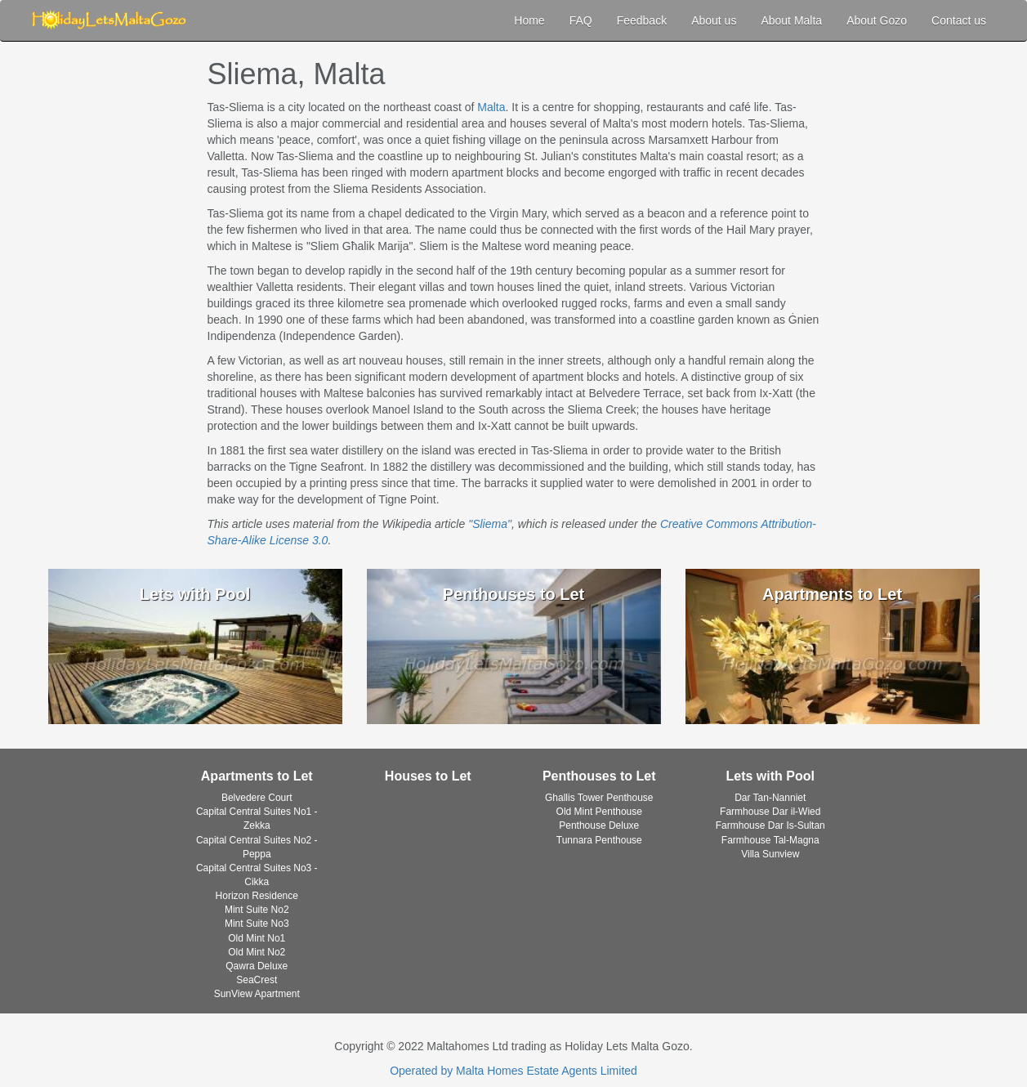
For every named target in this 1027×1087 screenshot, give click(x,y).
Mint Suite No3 (257, 923)
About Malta (791, 20)
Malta (491, 107)
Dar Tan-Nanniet (770, 797)
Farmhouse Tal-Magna (770, 840)
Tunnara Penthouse (599, 840)
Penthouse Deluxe (599, 825)
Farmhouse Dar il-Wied (770, 811)
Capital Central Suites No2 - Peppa (257, 847)
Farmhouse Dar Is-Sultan (770, 825)
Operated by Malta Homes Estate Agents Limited (513, 1070)
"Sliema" (489, 523)
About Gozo (876, 20)
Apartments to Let (257, 776)
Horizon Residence (257, 895)
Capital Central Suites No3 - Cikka (257, 875)
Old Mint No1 (256, 938)
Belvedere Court (256, 797)
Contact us (958, 20)
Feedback (642, 20)
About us (713, 20)
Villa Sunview (770, 854)
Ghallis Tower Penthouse (599, 797)
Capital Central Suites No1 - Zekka (257, 818)
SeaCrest (256, 980)
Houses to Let (428, 776)
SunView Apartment (257, 994)
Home (529, 20)
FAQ (580, 20)
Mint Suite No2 (257, 909)
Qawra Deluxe (256, 966)
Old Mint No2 (256, 952)
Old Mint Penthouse (599, 811)
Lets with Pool (770, 776)
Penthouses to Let (599, 776)
